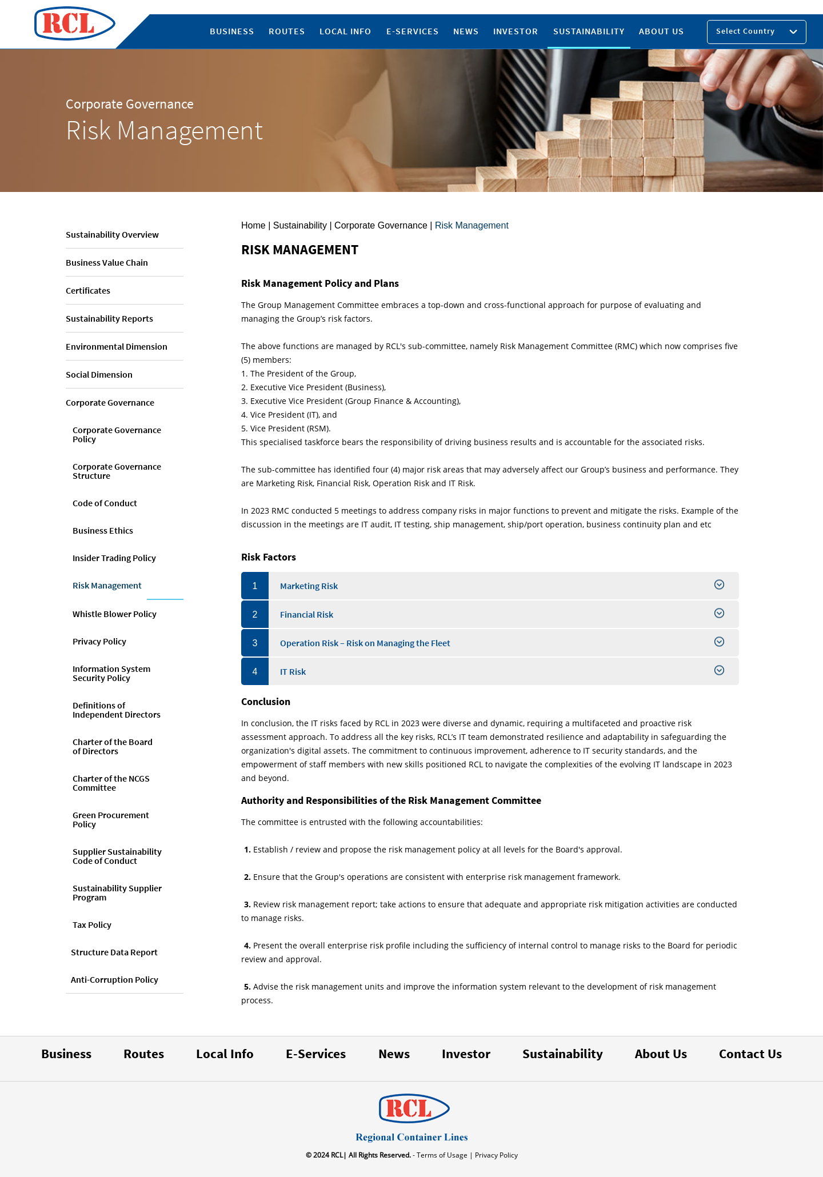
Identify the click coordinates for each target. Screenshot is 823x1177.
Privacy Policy (495, 1155)
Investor (466, 1053)
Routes (143, 1053)
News (394, 1053)
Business (66, 1053)
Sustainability (562, 1053)
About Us (661, 1053)
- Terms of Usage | (442, 1155)
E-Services (316, 1053)
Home (253, 225)
